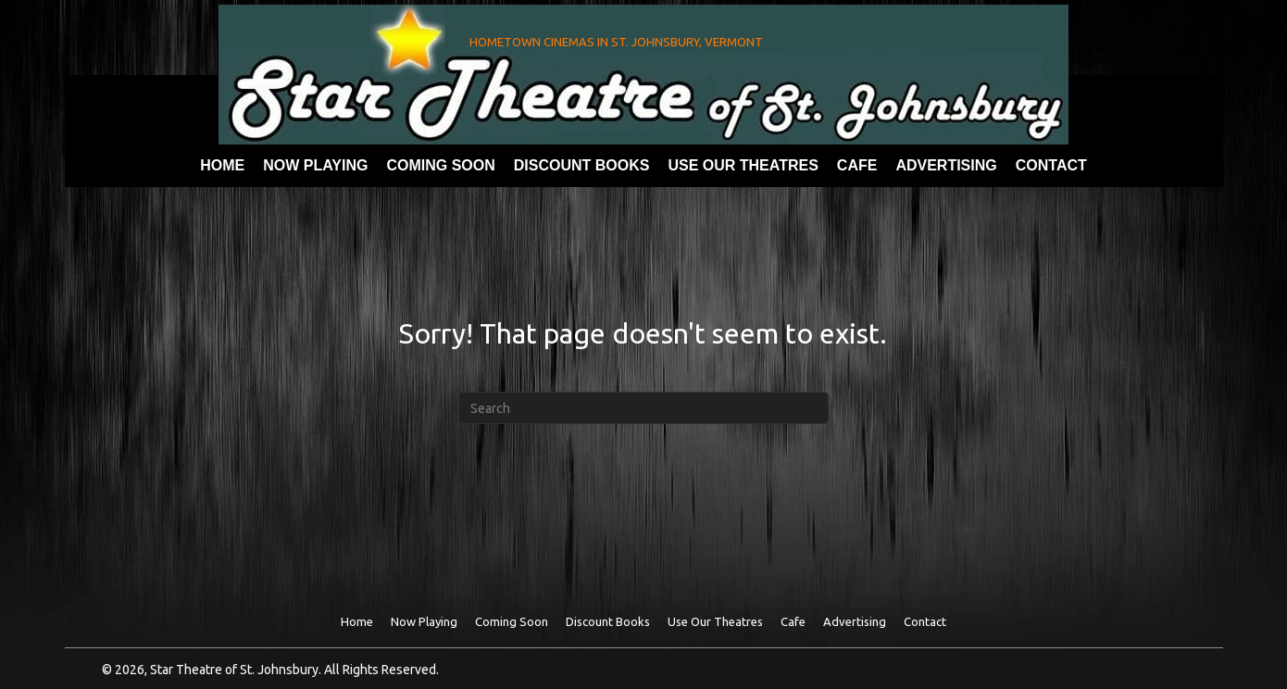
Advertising (854, 621)
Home (357, 621)
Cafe (793, 621)
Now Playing (424, 621)
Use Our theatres (715, 621)
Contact (925, 621)
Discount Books (608, 621)
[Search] (643, 408)
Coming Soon (511, 621)
